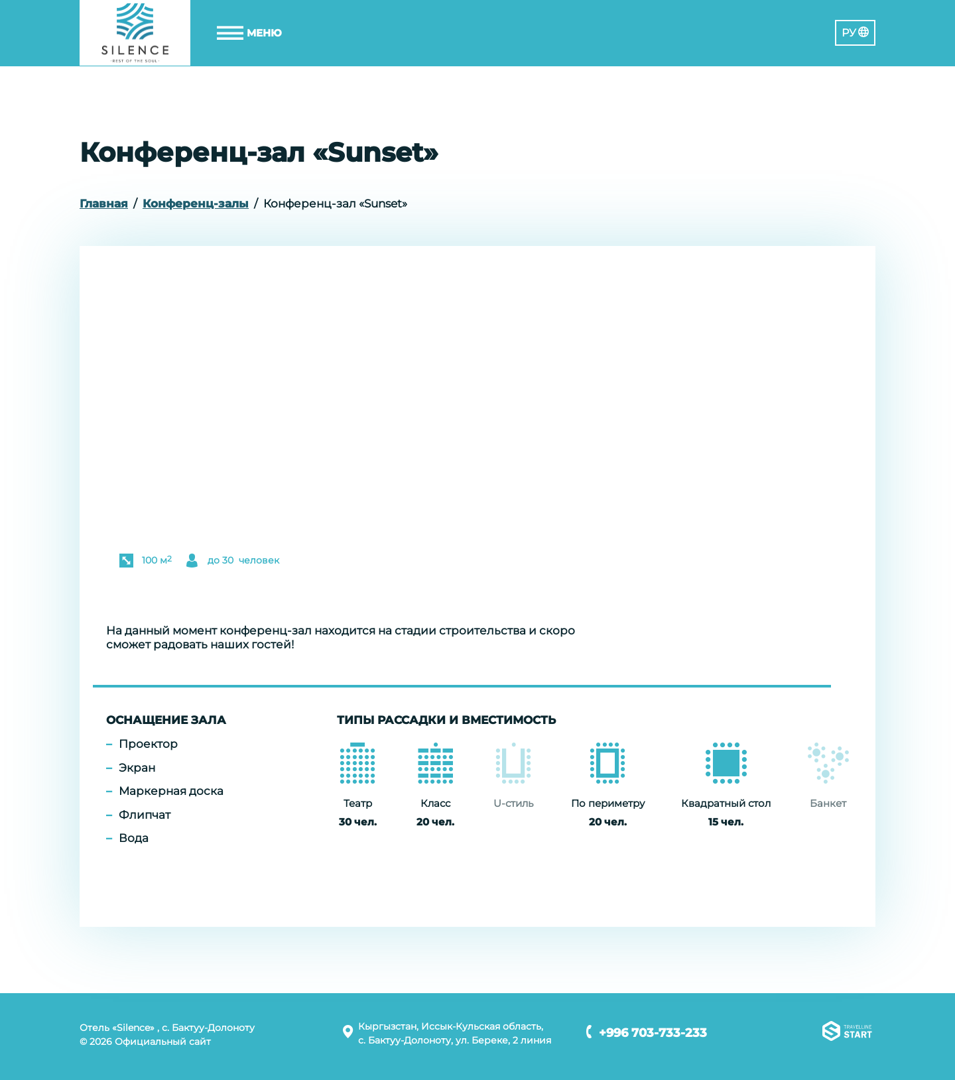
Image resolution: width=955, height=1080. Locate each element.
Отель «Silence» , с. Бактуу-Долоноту (167, 1028)
